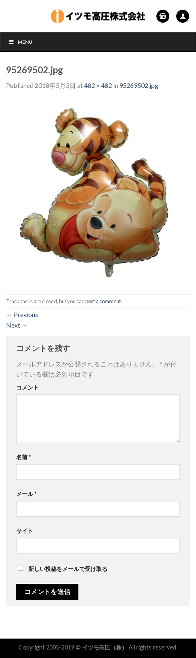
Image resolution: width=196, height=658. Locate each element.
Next (17, 325)
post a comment (103, 301)
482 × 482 (98, 85)
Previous (22, 314)
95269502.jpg (138, 85)
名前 (23, 457)
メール (26, 493)
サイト (24, 530)
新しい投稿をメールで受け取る (67, 568)
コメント (27, 387)
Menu (20, 42)
